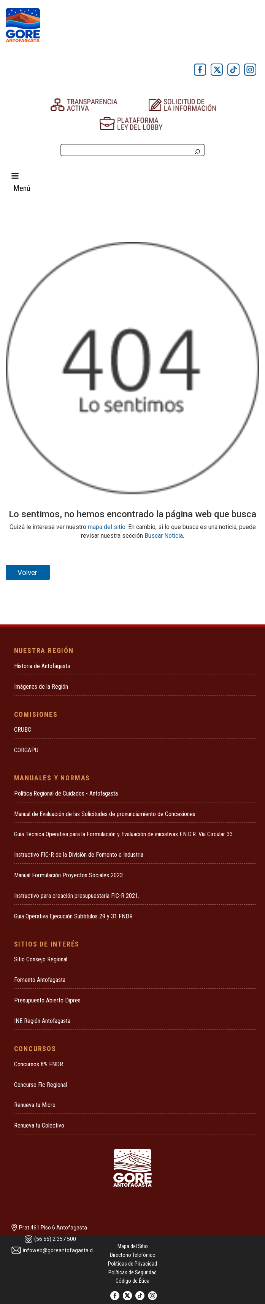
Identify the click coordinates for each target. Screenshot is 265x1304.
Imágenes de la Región (41, 686)
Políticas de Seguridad (132, 1272)
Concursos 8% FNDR (38, 1064)
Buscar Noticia (163, 535)
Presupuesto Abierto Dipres (47, 1000)
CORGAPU (26, 750)
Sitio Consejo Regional (40, 959)
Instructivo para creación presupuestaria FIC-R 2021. (76, 895)
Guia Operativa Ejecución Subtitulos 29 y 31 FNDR (73, 916)
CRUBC (22, 729)
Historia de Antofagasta (42, 666)
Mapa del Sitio (132, 1246)
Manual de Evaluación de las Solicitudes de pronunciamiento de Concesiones (104, 814)
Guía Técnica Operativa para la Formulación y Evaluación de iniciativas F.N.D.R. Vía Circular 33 (123, 834)
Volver (27, 572)
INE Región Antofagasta (42, 1020)
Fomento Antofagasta (39, 979)
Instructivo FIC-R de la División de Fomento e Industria (78, 854)
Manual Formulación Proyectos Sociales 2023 (68, 875)
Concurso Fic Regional (40, 1084)
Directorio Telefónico (133, 1255)
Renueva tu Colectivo (39, 1125)
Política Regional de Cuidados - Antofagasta (66, 793)
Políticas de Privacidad (132, 1264)
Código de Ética (132, 1281)
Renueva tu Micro (35, 1105)
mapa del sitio (106, 526)
